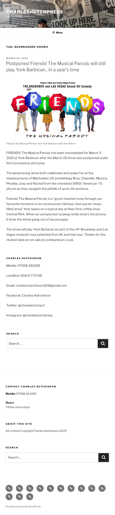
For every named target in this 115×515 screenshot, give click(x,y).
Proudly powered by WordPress (23, 506)
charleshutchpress (34, 11)
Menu (57, 32)
